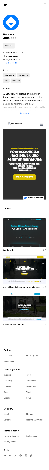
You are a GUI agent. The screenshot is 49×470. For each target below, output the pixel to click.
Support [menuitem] (7, 375)
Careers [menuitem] (7, 420)
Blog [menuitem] (6, 392)
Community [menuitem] (31, 381)
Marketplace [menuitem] (9, 361)
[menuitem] (5, 455)
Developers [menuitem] (31, 386)
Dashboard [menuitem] (8, 356)
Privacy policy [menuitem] (10, 442)
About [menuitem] (6, 414)
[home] (5, 5)
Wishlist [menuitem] (29, 392)
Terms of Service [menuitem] (11, 436)
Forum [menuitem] (28, 375)
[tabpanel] (24, 271)
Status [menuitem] (28, 398)
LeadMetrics (9, 250)
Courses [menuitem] (7, 386)
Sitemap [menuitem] (29, 414)
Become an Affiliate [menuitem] (34, 420)
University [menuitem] (8, 381)
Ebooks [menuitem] (7, 398)
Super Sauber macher (13, 324)
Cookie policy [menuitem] (32, 436)
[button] (8, 45)
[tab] (8, 208)
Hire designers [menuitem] (32, 356)
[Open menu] (45, 4)
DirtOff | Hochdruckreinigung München (21, 287)
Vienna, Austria (12, 56)
